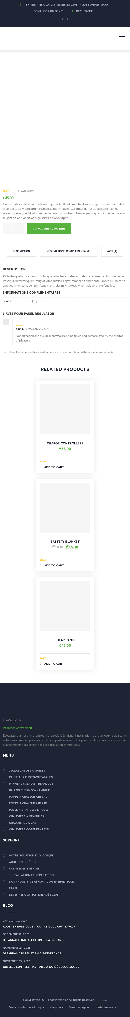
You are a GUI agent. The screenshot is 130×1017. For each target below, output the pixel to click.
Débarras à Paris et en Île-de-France (32, 953)
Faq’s (13, 888)
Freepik (104, 1000)
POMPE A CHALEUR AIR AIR (28, 803)
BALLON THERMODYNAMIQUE (29, 790)
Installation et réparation (31, 875)
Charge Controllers (65, 443)
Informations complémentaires (68, 251)
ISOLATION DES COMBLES (27, 770)
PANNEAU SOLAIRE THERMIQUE (31, 783)
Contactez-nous (105, 1007)
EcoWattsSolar (58, 999)
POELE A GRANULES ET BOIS (29, 809)
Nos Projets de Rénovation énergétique (41, 881)
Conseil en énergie (24, 868)
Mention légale (79, 1007)
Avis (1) (112, 251)
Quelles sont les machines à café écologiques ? (41, 967)
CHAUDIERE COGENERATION (29, 829)
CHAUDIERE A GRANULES (26, 816)
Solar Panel (65, 640)
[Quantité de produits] (13, 228)
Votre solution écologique (31, 855)
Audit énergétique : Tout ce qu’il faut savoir (39, 926)
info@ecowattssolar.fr (17, 727)
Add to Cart (52, 467)
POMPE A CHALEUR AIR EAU (28, 796)
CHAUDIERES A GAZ (22, 823)
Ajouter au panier (49, 229)
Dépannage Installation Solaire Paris (33, 940)
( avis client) (26, 190)
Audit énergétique (24, 862)
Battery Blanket (65, 542)
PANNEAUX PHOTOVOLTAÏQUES (31, 777)
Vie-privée (56, 1007)
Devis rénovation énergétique (34, 894)
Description (21, 251)
